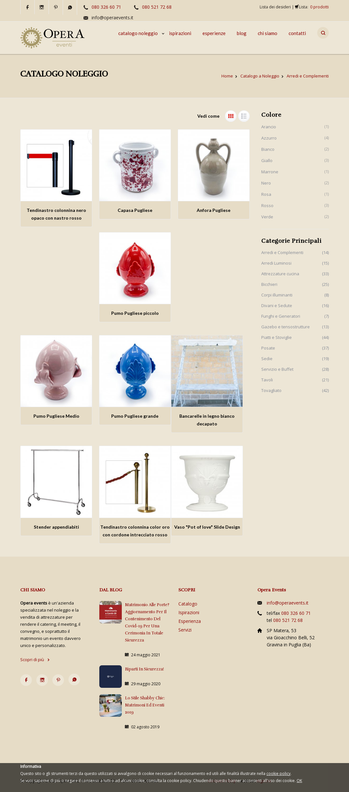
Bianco (267, 149)
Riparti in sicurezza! (144, 669)
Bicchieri (269, 284)
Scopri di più (35, 659)
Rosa (266, 194)
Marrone (269, 172)
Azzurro (269, 138)
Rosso (267, 205)
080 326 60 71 (106, 7)
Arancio (268, 127)
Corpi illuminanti (276, 295)
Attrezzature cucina (280, 274)
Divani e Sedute (276, 305)
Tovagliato (271, 390)
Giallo (267, 160)
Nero (266, 183)
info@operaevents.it (112, 17)
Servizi (185, 630)
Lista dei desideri (275, 7)
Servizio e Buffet (277, 369)
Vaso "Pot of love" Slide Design (207, 527)
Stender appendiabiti (56, 527)
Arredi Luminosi (276, 263)
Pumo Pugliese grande (134, 416)
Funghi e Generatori (280, 316)
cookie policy (278, 773)
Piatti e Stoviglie (276, 337)
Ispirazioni (188, 612)
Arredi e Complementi (282, 252)
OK (299, 780)
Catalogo (187, 604)
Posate (268, 348)
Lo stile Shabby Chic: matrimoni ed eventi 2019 (145, 705)
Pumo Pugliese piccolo (135, 313)
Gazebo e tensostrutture (285, 327)
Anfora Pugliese (213, 210)
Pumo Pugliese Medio (56, 416)
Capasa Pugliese (135, 210)
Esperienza (189, 621)
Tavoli (267, 380)
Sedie (267, 358)
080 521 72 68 (157, 7)
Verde (267, 217)
